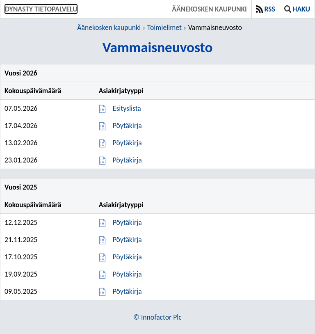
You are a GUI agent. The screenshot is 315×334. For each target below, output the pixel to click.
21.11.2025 (21, 239)
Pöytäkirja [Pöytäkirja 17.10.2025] (127, 256)
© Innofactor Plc (157, 317)
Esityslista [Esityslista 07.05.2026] (127, 108)
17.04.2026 (21, 125)
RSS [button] (265, 9)
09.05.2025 (21, 291)
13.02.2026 (21, 142)
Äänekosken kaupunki (209, 9)
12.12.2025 (21, 222)
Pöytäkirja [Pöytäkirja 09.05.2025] (127, 291)
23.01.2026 (21, 160)
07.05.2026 (21, 108)
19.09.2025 (21, 274)
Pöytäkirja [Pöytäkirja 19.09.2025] (127, 274)
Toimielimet (164, 27)
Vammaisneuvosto (215, 27)
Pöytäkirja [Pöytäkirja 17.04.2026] (127, 125)
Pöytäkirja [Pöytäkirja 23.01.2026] (127, 160)
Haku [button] (297, 9)
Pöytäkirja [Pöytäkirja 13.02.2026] (127, 142)
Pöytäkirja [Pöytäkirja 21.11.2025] (127, 239)
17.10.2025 (21, 256)
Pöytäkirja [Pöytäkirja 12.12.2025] (127, 222)
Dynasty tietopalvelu (41, 9)
